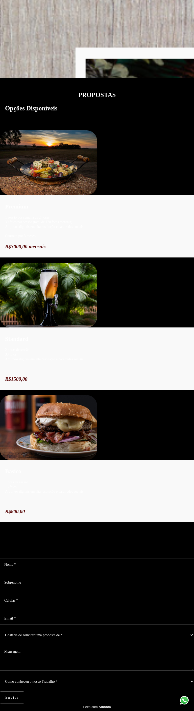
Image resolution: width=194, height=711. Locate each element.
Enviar (12, 697)
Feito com (97, 707)
